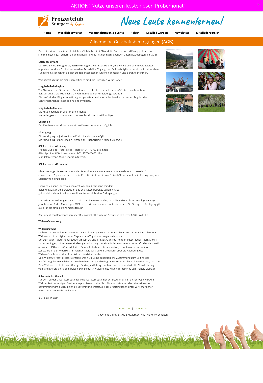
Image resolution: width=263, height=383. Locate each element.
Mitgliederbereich (208, 33)
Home (47, 33)
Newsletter (182, 33)
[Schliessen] (258, 4)
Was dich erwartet (70, 33)
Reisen (135, 33)
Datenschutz (142, 308)
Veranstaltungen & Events (106, 33)
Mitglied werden (157, 33)
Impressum (124, 308)
